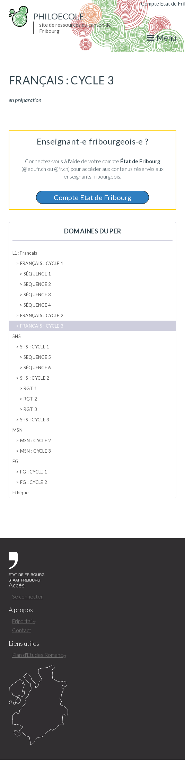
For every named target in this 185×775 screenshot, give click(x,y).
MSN (17, 430)
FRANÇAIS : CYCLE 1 (41, 263)
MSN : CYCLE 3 (35, 451)
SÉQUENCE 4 (37, 305)
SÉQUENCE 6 (37, 367)
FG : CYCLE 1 (33, 472)
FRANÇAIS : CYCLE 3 (41, 326)
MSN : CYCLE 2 (35, 440)
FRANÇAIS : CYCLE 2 (41, 315)
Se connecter (27, 596)
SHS (16, 336)
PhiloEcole (58, 16)
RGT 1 (30, 388)
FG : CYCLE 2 (33, 482)
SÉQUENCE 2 (37, 284)
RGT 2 (30, 399)
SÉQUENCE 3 (37, 294)
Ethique (20, 492)
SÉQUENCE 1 (37, 274)
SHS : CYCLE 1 (35, 346)
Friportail (24, 621)
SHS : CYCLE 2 (35, 378)
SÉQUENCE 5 (37, 357)
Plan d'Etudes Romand (40, 655)
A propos (21, 609)
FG (15, 461)
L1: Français (24, 253)
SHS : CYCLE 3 (35, 419)
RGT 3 (30, 409)
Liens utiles (24, 643)
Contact (21, 630)
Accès (17, 585)
